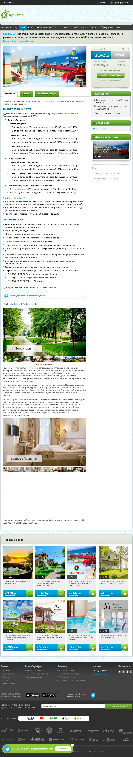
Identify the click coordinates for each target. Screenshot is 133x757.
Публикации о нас (9, 674)
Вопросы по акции (47, 93)
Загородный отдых (112, 173)
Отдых (96, 173)
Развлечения (47, 27)
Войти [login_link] (102, 2)
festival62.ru (101, 128)
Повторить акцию (111, 75)
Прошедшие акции (34, 677)
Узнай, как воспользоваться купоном (28, 295)
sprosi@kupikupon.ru (102, 670)
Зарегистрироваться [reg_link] (121, 2)
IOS (43, 101)
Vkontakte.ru (123, 671)
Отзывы (26, 93)
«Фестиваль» (70, 113)
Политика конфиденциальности (72, 680)
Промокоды (85, 27)
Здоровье (9, 27)
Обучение (97, 27)
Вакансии (6, 677)
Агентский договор (67, 670)
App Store (33, 695)
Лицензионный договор (69, 674)
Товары (75, 27)
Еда (16, 27)
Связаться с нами (100, 674)
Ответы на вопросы (10, 684)
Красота (66, 27)
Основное (10, 93)
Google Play (49, 695)
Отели (23, 27)
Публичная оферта (67, 677)
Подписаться (63, 748)
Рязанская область (101, 178)
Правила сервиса (9, 680)
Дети (37, 27)
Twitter (127, 671)
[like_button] (123, 49)
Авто (119, 27)
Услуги (57, 27)
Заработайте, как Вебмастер (39, 674)
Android (53, 101)
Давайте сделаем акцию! (37, 670)
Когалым (7, 2)
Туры (30, 27)
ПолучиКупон (109, 27)
